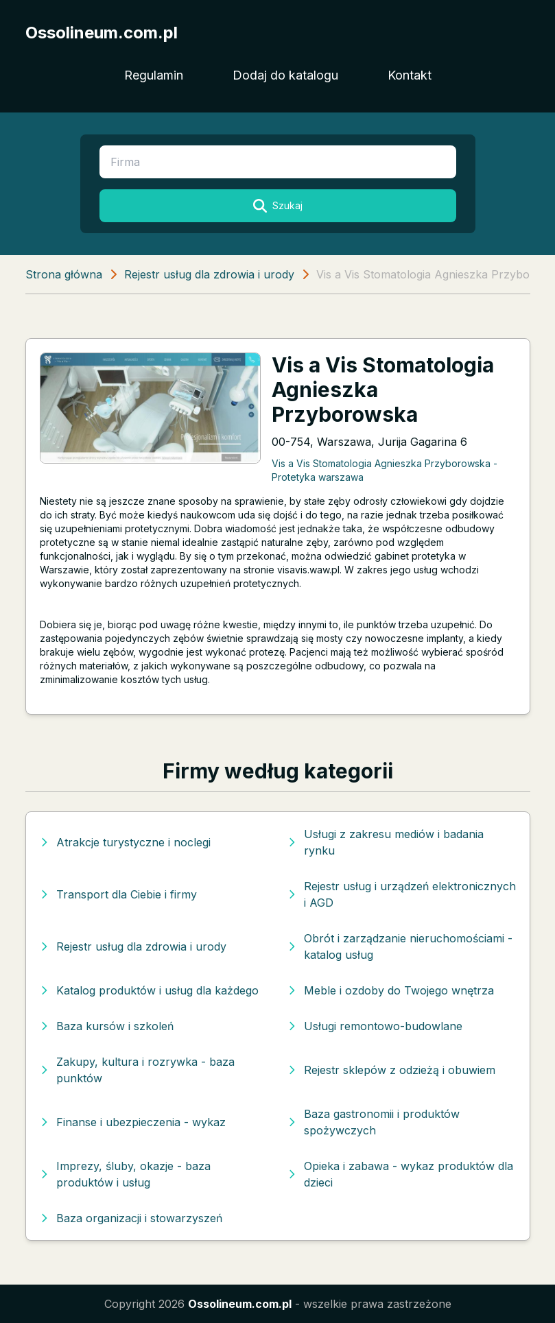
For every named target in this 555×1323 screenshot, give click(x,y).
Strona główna (63, 274)
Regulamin (153, 75)
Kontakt (410, 75)
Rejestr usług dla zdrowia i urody (209, 274)
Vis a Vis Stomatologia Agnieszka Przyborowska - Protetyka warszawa (384, 469)
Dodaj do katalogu (285, 75)
